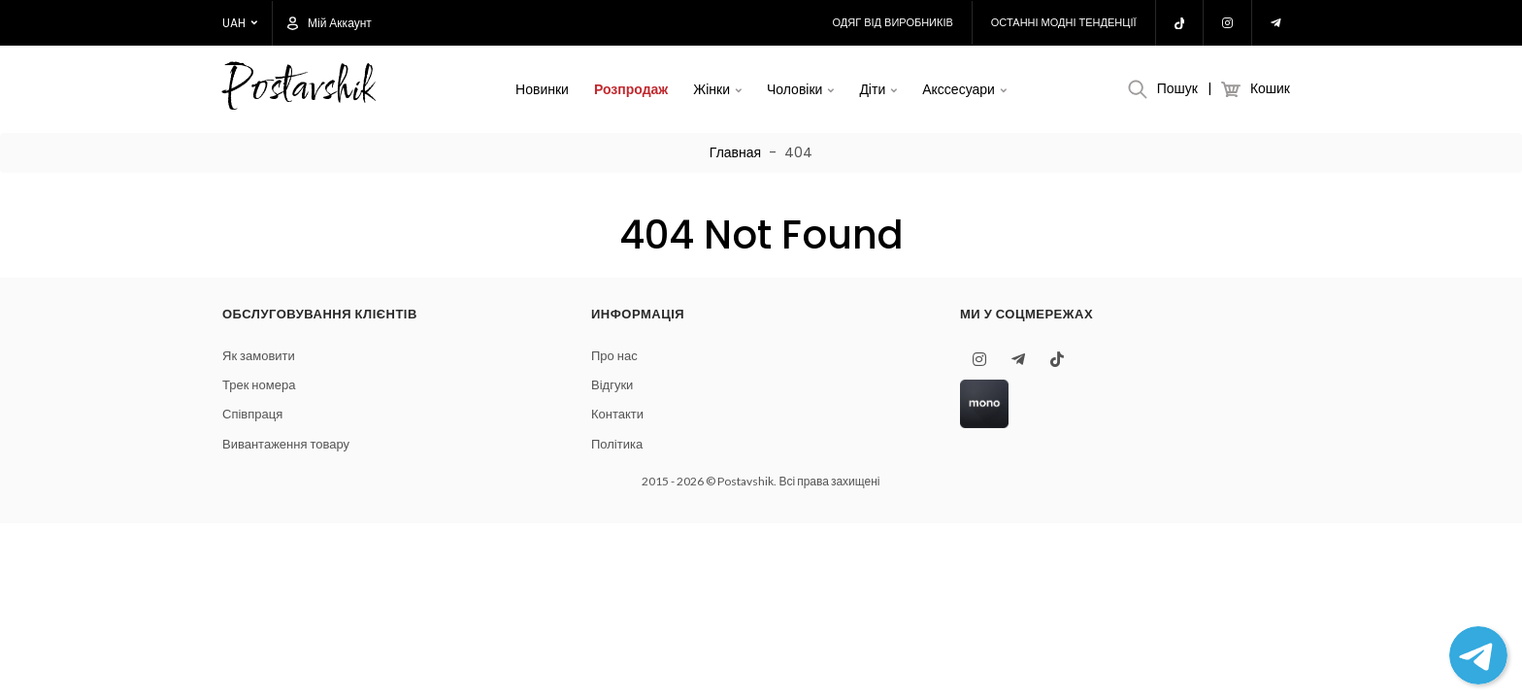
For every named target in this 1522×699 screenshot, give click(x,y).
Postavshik (297, 89)
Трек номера (258, 385)
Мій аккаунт (329, 23)
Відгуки (612, 385)
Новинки (542, 89)
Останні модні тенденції (1064, 22)
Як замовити (258, 356)
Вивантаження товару (285, 444)
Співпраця (252, 414)
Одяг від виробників (893, 22)
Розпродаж (631, 89)
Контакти (617, 414)
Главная (735, 152)
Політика (617, 444)
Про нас (614, 356)
